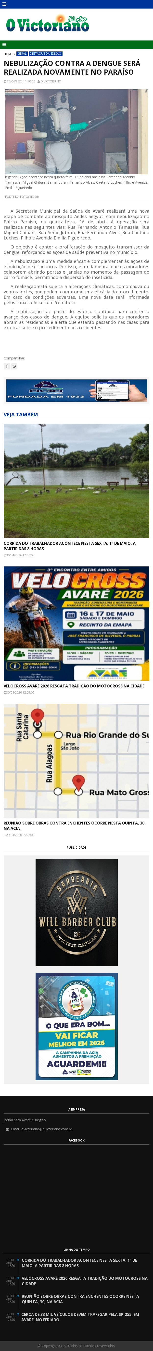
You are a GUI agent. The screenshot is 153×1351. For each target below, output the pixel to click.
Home (8, 54)
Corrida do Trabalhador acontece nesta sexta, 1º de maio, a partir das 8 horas (70, 546)
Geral (22, 53)
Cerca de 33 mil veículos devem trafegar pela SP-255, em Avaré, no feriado (80, 1317)
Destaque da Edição (45, 53)
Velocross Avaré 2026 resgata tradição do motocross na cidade (74, 686)
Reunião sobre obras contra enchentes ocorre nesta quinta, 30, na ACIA (75, 825)
